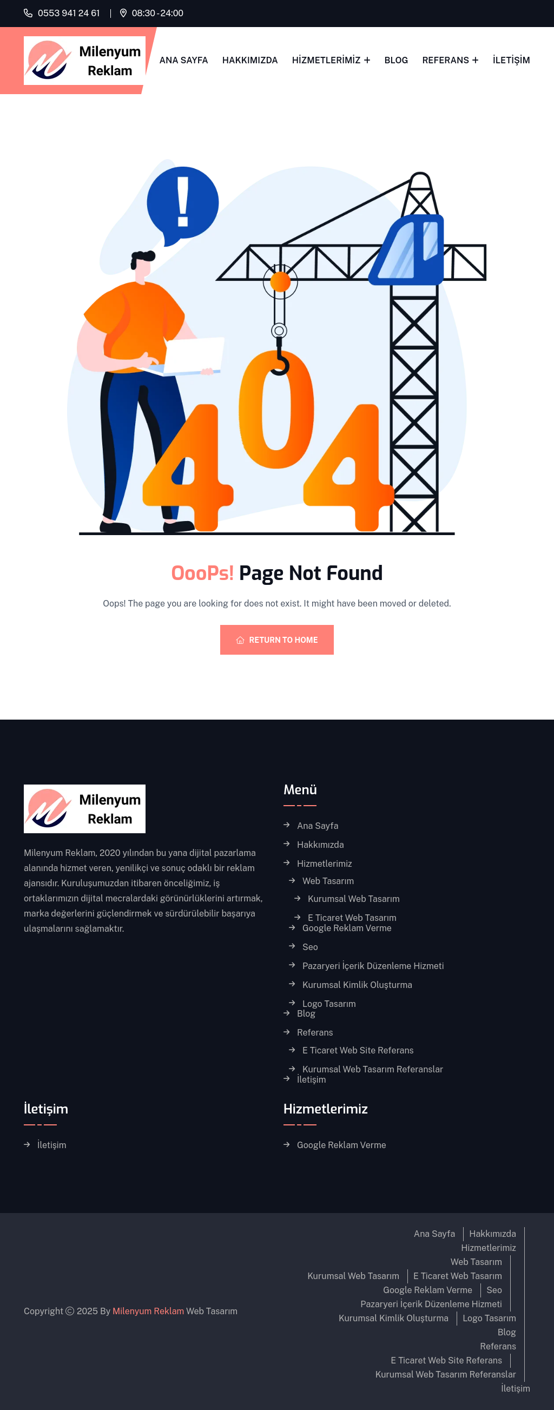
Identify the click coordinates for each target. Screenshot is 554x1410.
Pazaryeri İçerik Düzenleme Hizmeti (373, 966)
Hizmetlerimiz (326, 60)
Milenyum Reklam (148, 1311)
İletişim (511, 60)
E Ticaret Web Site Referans (358, 1051)
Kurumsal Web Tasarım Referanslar (372, 1070)
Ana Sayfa (184, 60)
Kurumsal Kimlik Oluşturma (357, 985)
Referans (445, 60)
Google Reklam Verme (347, 928)
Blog (396, 60)
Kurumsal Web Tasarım (354, 899)
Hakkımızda (250, 60)
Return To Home (277, 640)
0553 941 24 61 (69, 13)
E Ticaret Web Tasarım (352, 918)
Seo (310, 947)
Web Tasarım (328, 881)
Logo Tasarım (329, 1004)
